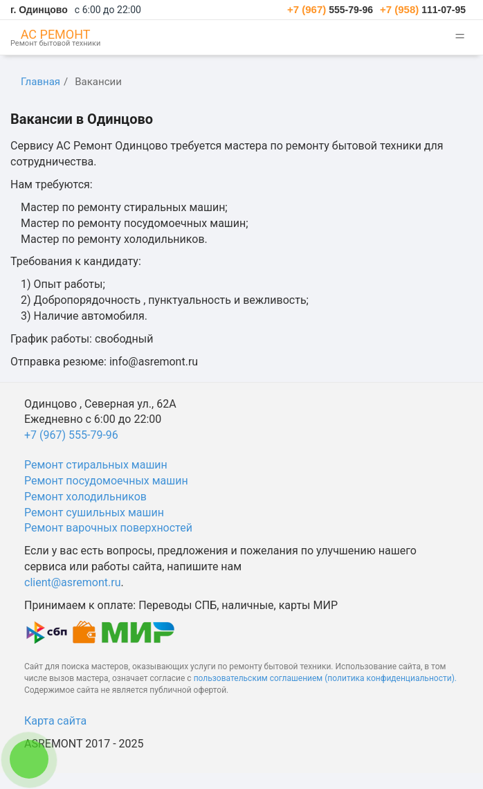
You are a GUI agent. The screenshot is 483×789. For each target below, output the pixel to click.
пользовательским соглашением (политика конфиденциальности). (325, 678)
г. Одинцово (39, 9)
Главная (40, 81)
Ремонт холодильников (85, 496)
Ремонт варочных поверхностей (108, 527)
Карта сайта (55, 720)
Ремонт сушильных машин (94, 512)
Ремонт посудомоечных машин (106, 480)
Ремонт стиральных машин (95, 464)
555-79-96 (330, 9)
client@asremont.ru (72, 582)
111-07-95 (423, 9)
